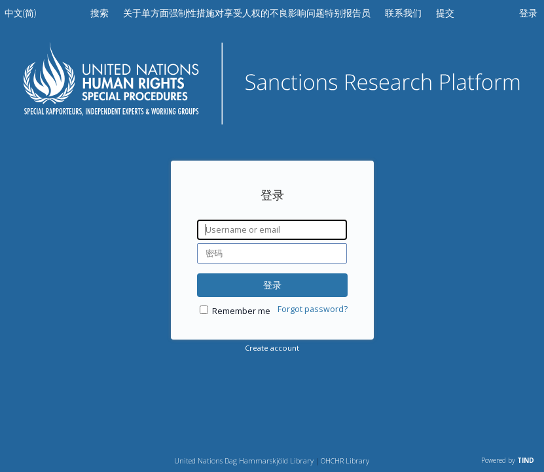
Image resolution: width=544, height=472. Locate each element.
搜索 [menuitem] (99, 13)
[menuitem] (20, 15)
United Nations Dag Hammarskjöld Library (244, 460)
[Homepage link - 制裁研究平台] (272, 120)
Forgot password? (313, 309)
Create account (272, 348)
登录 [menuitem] (528, 13)
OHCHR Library (345, 460)
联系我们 (404, 13)
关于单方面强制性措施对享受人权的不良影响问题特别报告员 (248, 13)
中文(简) (20, 13)
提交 (445, 13)
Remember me (241, 311)
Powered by (507, 460)
